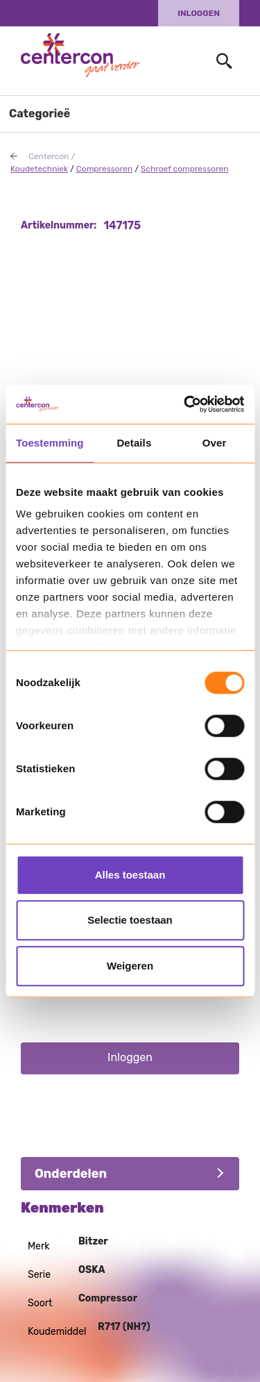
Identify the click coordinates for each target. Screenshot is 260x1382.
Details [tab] (133, 443)
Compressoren (104, 169)
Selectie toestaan (130, 920)
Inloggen (198, 13)
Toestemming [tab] (50, 443)
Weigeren (130, 966)
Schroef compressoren (185, 169)
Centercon (48, 156)
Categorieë (39, 113)
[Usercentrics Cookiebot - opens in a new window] (185, 404)
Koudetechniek (39, 169)
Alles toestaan (130, 875)
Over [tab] (214, 443)
